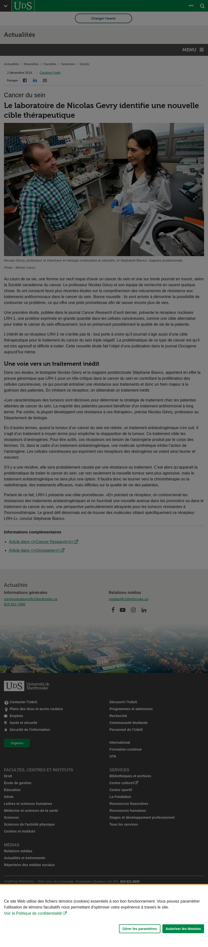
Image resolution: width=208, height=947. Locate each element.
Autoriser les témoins (183, 929)
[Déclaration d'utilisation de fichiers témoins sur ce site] (104, 916)
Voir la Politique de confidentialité (33, 913)
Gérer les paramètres (139, 929)
